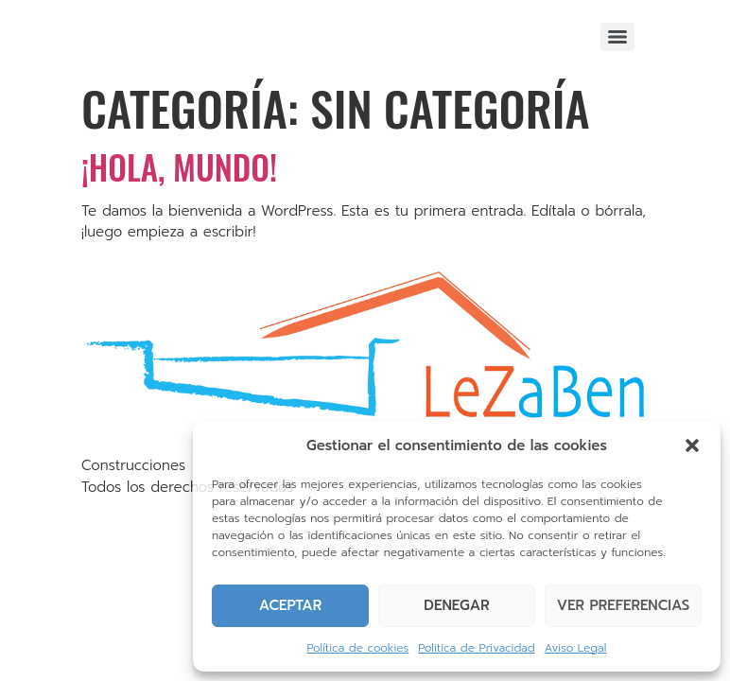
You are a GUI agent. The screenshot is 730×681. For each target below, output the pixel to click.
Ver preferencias (623, 605)
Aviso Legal (576, 647)
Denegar (456, 605)
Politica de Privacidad (476, 647)
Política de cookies (358, 647)
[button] (692, 445)
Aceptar (290, 605)
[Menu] (617, 37)
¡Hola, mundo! (179, 166)
